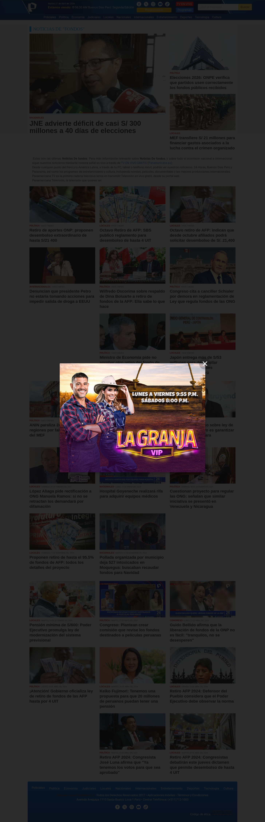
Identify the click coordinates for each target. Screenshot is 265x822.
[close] (205, 363)
